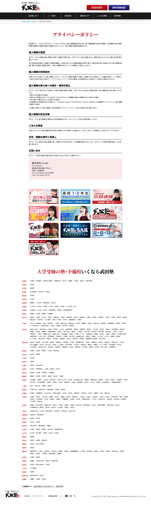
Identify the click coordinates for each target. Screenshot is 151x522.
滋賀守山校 (43, 403)
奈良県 (24, 427)
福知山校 (116, 407)
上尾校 (95, 319)
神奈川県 (25, 349)
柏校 (46, 326)
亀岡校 (103, 407)
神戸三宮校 (40, 420)
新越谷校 (59, 319)
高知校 (32, 465)
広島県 (24, 446)
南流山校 (103, 326)
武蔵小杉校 (124, 349)
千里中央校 (123, 411)
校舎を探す (97, 8)
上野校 (53, 337)
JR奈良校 (68, 426)
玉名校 (50, 483)
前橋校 (45, 315)
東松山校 (46, 322)
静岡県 (24, 387)
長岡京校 (82, 407)
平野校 (39, 411)
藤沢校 (55, 349)
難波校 (66, 414)
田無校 (89, 337)
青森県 (24, 285)
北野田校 (33, 416)
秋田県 (24, 296)
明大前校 (117, 334)
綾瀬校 (53, 342)
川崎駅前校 (43, 356)
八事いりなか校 (65, 391)
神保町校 (46, 337)
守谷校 (66, 308)
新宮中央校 (124, 469)
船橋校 (89, 326)
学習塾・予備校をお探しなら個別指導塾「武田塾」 (113, 518)
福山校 (39, 446)
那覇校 (32, 498)
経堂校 (85, 342)
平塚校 (77, 349)
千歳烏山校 (108, 337)
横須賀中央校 (85, 349)
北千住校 (101, 334)
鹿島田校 (85, 354)
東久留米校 (77, 342)
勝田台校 (76, 326)
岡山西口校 (34, 442)
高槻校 (66, 411)
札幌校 (32, 281)
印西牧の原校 (60, 328)
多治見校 (46, 383)
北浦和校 (108, 319)
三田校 (101, 420)
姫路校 (32, 420)
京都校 (32, 407)
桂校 (109, 407)
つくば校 (33, 308)
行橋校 (116, 469)
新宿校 (81, 332)
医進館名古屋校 (46, 396)
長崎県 (24, 479)
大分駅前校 (34, 487)
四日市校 (38, 400)
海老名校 (69, 354)
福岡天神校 (34, 469)
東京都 (24, 332)
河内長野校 (52, 414)
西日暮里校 (79, 340)
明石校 (58, 420)
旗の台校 (102, 340)
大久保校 (70, 423)
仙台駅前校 (34, 292)
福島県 (24, 304)
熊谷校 (32, 319)
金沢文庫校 (79, 351)
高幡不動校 (59, 340)
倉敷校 (51, 442)
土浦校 (46, 308)
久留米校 (57, 469)
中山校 (49, 351)
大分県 (24, 487)
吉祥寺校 (109, 334)
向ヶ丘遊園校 (41, 351)
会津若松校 (48, 304)
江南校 (93, 393)
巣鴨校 (53, 334)
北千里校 (57, 416)
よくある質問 (102, 16)
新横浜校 (62, 349)
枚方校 (60, 411)
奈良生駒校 (51, 426)
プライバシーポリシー (46, 519)
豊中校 (72, 411)
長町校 (50, 292)
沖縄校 (39, 498)
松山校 (32, 461)
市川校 (32, 326)
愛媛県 (24, 461)
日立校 (53, 308)
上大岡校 (71, 351)
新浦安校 (40, 326)
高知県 (24, 465)
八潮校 (97, 322)
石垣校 (45, 498)
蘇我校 (89, 328)
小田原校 (70, 349)
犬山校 (113, 393)
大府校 (78, 393)
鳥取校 (32, 434)
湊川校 (32, 423)
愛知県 (24, 391)
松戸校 (83, 326)
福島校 (32, 304)
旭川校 (68, 281)
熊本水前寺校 (41, 483)
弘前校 (32, 285)
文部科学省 (59, 506)
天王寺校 (46, 411)
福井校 (32, 371)
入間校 (122, 319)
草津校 (60, 403)
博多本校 (49, 469)
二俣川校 (88, 351)
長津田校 (77, 354)
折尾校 (45, 471)
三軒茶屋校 (124, 332)
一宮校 (115, 391)
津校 (31, 400)
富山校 (32, 364)
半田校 (122, 391)
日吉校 (32, 351)
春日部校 (73, 319)
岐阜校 (32, 383)
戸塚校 (64, 351)
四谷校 (110, 332)
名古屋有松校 (34, 396)
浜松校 (39, 387)
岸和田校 (102, 411)
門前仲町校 (44, 332)
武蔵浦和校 (89, 322)
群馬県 (24, 316)
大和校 (94, 349)
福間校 (69, 471)
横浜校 (39, 349)
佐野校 (62, 311)
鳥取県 (24, 434)
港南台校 (116, 349)
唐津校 (39, 475)
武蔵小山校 (72, 337)
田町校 (95, 332)
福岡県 (24, 469)
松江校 (32, 438)
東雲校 (121, 342)
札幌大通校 (95, 281)
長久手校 (48, 393)
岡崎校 (40, 391)
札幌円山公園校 (50, 281)
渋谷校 (39, 337)
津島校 (120, 393)
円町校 (75, 407)
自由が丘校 (78, 334)
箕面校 (37, 414)
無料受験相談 (119, 8)
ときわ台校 (67, 342)
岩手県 (24, 289)
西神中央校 (119, 420)
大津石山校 (34, 403)
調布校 (86, 334)
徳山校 (53, 449)
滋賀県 (24, 404)
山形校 (32, 300)
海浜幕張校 (119, 326)
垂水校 (62, 423)
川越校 (66, 319)
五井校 (68, 328)
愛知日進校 (101, 391)
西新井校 (114, 342)
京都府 (24, 408)
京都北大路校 (60, 407)
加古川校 (84, 420)
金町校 (47, 334)
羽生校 (75, 322)
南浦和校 (88, 319)
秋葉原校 (88, 340)
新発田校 (59, 360)
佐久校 (61, 379)
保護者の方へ (85, 16)
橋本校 (108, 349)
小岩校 (32, 337)
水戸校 (40, 308)
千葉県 (24, 326)
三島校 (64, 387)
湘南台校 (96, 351)
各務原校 (54, 383)
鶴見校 (103, 351)
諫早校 (50, 479)
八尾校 (109, 411)
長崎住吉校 (57, 479)
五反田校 (92, 342)
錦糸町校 (33, 334)
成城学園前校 (62, 334)
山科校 (68, 407)
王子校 (47, 342)
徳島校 (32, 453)
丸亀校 (39, 457)
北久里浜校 (50, 354)
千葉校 (60, 326)
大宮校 (39, 319)
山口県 (24, 450)
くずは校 (112, 414)
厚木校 (32, 349)
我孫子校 (82, 328)
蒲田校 (32, 342)
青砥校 (120, 340)
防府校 (60, 449)
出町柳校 (90, 407)
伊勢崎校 (53, 315)
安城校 (65, 393)
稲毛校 (39, 328)
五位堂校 (60, 426)
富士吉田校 (40, 375)
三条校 (52, 360)
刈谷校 (75, 391)
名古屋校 (33, 391)
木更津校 (111, 326)
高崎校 (32, 315)
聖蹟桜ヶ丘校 (62, 337)
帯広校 (88, 281)
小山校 (40, 311)
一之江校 (40, 342)
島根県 (24, 438)
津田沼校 (53, 326)
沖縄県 (24, 498)
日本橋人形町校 (48, 340)
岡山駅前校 (43, 442)
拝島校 (117, 337)
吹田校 (44, 414)
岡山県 (24, 442)
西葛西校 (88, 332)
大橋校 (110, 469)
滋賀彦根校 (52, 403)
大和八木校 (77, 426)
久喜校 (115, 319)
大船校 (92, 354)
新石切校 (41, 416)
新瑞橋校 (100, 393)
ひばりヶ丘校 (69, 340)
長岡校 (45, 360)
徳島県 (24, 454)
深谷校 (32, 322)
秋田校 (32, 296)
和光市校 (54, 322)
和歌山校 (33, 430)
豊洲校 (60, 342)
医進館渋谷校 (111, 340)
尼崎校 (77, 423)
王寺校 (43, 426)
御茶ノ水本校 (34, 332)
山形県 (24, 300)
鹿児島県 (25, 495)
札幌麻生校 (60, 281)
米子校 (39, 434)
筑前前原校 (61, 471)
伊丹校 (64, 420)
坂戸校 (82, 322)
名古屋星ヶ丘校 (84, 391)
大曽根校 (33, 393)
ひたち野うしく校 (75, 308)
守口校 (60, 414)
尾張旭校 (86, 393)
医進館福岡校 (79, 469)
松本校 (32, 379)
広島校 (32, 446)
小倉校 (42, 469)
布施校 (88, 414)
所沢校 (52, 319)
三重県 (24, 400)
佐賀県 (24, 475)
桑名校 (52, 400)
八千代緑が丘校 (48, 328)
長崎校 (32, 479)
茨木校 (115, 411)
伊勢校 (45, 400)
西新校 (70, 469)
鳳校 (31, 414)
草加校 (101, 319)
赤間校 (32, 471)
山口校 (32, 449)
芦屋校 (70, 420)
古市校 (95, 414)
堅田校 (67, 403)
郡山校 (56, 304)
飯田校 (55, 379)
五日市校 (53, 446)
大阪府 (24, 411)
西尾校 (72, 393)
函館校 (75, 281)
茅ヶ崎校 (107, 354)
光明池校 (49, 416)
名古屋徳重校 (57, 393)
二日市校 (88, 469)
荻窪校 (116, 332)
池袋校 (52, 332)
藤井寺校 (65, 416)
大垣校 (39, 383)
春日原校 (96, 469)
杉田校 (120, 354)
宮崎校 (32, 491)
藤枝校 (52, 387)
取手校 (59, 308)
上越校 (39, 360)
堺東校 (53, 411)
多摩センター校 (98, 337)
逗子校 (42, 354)
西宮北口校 (50, 420)
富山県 (24, 364)
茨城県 (24, 308)
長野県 (24, 379)
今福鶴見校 (80, 414)
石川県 (24, 368)
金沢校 (32, 368)
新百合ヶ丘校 (60, 354)
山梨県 (24, 376)
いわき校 (40, 304)
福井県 (24, 372)
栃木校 (47, 311)
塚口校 (56, 423)
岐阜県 (24, 383)
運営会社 (33, 519)
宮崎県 (24, 491)
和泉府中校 (121, 414)
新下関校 (40, 449)
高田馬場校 (73, 332)
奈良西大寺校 (34, 426)
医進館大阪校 (103, 414)
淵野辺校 (99, 354)
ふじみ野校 (62, 322)
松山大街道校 (41, 461)
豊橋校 (93, 391)
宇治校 (97, 407)
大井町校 (93, 334)
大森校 (32, 340)
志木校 (80, 319)
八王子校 (103, 332)
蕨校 (69, 322)
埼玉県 (24, 319)
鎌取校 (75, 328)
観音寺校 (46, 457)
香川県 (24, 457)
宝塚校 (77, 420)
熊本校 (32, 483)
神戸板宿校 (92, 420)
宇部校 (47, 449)
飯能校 (39, 322)
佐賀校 (32, 475)
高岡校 (39, 364)
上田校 (48, 379)
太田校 (39, 315)
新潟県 (24, 360)
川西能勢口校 (41, 423)
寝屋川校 (80, 411)
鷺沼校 (114, 354)
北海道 (24, 281)
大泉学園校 (81, 337)
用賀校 (39, 340)
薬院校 (39, 471)
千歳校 (81, 281)
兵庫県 (24, 420)
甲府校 (32, 375)
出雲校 (39, 438)
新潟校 (32, 360)
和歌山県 (25, 431)
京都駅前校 (40, 407)
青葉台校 (101, 349)
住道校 (95, 411)
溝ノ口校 (56, 351)
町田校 (59, 332)
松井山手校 (50, 407)
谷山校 (43, 494)
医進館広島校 (62, 446)
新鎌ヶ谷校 (67, 326)
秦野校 (109, 351)
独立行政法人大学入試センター (44, 506)
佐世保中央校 (41, 479)
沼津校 (45, 387)
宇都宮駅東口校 (72, 311)
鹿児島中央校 (34, 494)
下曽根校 (53, 471)
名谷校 (83, 423)
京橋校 (72, 414)
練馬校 (40, 334)
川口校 (45, 319)
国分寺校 (125, 334)
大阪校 (32, 411)
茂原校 (32, 328)
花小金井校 (49, 345)
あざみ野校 (46, 349)
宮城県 (24, 293)
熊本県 (24, 483)
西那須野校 (54, 311)
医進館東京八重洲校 (37, 345)
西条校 (45, 446)
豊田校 (109, 391)
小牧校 (40, 393)
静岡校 (32, 387)
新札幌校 (40, 281)
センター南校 (118, 351)
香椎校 (64, 469)
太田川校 (48, 391)
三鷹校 (95, 340)
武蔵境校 (100, 342)
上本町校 (88, 411)
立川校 (65, 332)
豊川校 (107, 393)
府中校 (123, 337)
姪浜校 (103, 469)
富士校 (58, 387)
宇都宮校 (33, 311)
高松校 (32, 457)
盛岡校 (32, 288)
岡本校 (50, 423)
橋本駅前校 (42, 430)
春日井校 (55, 391)
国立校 (107, 342)
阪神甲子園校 (109, 420)
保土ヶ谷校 (34, 356)
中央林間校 (34, 354)
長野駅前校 (40, 379)
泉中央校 (43, 292)
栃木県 (24, 312)
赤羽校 (70, 334)
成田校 (96, 326)
